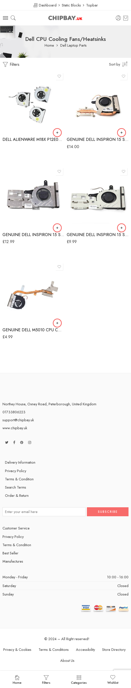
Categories (79, 680)
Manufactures (12, 561)
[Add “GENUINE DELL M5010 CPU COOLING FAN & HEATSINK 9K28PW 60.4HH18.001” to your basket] (57, 323)
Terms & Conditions (54, 649)
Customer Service (16, 528)
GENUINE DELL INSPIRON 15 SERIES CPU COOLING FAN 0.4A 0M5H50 (98, 235)
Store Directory (114, 649)
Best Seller (10, 553)
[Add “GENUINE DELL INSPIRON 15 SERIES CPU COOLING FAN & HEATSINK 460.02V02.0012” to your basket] (57, 227)
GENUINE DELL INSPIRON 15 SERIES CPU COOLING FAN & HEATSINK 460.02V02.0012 (33, 235)
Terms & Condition (19, 479)
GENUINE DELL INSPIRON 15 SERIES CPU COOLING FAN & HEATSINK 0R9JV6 (98, 139)
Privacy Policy (15, 470)
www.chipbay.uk (14, 427)
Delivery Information (20, 462)
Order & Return (17, 495)
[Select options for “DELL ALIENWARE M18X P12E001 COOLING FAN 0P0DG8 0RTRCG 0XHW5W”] (57, 132)
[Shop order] (119, 64)
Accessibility (85, 649)
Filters (10, 65)
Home (49, 45)
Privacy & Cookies (17, 649)
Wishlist (112, 680)
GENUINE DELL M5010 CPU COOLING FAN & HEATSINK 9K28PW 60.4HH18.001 (33, 330)
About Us (67, 660)
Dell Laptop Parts (73, 45)
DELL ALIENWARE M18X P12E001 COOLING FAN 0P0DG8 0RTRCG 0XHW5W (33, 139)
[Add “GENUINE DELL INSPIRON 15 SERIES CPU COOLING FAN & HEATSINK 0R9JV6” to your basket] (121, 132)
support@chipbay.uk (18, 420)
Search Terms (15, 487)
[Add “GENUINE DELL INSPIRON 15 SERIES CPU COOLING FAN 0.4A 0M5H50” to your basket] (121, 227)
